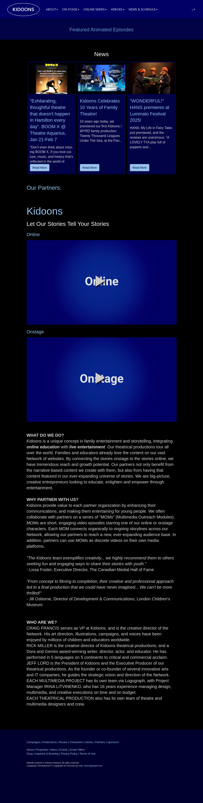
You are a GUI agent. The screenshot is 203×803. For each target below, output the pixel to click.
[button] (100, 281)
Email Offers (77, 749)
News (53, 749)
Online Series (95, 9)
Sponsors (113, 742)
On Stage (70, 9)
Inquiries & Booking (46, 753)
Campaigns (33, 742)
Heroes (118, 9)
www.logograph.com (93, 766)
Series (89, 742)
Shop (30, 753)
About (52, 9)
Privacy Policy (69, 753)
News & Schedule (143, 9)
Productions (49, 742)
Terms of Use (88, 753)
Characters (76, 742)
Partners (100, 742)
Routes (63, 742)
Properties (42, 749)
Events (63, 749)
